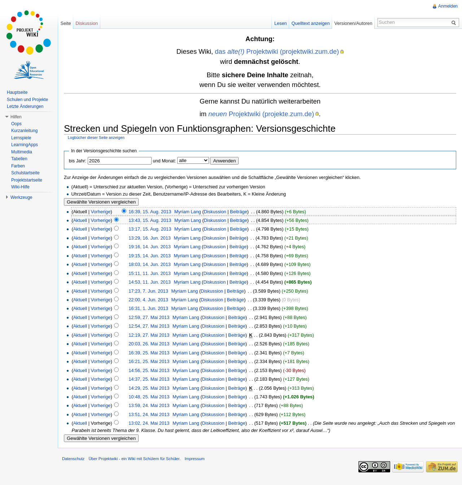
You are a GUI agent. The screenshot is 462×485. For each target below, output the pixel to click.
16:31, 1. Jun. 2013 (148, 308)
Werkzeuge (21, 197)
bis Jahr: (77, 160)
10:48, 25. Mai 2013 (148, 396)
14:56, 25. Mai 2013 (148, 370)
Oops (16, 123)
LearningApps (24, 144)
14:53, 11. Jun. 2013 (149, 282)
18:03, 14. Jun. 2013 (149, 264)
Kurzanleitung (24, 130)
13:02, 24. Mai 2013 (148, 423)
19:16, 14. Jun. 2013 (149, 246)
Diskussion (215, 211)
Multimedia (21, 151)
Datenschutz (73, 458)
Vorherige (101, 211)
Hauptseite (17, 92)
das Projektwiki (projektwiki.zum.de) (277, 51)
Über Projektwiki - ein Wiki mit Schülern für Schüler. (134, 458)
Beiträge (238, 211)
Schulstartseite (25, 172)
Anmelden (448, 6)
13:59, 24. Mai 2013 (148, 405)
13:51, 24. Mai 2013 (148, 414)
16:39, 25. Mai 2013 (148, 352)
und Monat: (164, 160)
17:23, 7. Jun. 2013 (148, 291)
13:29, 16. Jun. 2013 (149, 238)
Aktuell (80, 220)
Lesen (280, 23)
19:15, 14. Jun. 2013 (149, 255)
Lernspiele (21, 137)
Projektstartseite (26, 180)
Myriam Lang (187, 211)
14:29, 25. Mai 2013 (148, 388)
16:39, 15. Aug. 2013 (149, 211)
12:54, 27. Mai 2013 (148, 326)
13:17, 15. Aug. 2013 (149, 229)
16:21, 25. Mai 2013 (148, 361)
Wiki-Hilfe (20, 186)
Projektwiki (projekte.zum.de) (261, 114)
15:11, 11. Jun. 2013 (149, 273)
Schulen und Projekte (27, 99)
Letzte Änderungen (25, 106)
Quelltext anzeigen (311, 23)
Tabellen (19, 158)
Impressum (194, 458)
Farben (18, 166)
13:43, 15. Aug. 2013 (149, 220)
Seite (65, 23)
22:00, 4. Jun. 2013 (148, 299)
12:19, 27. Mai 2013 (148, 335)
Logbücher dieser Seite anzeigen (96, 137)
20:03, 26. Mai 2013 (148, 343)
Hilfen (16, 116)
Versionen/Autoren (353, 23)
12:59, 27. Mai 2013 (148, 317)
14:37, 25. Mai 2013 (148, 379)
